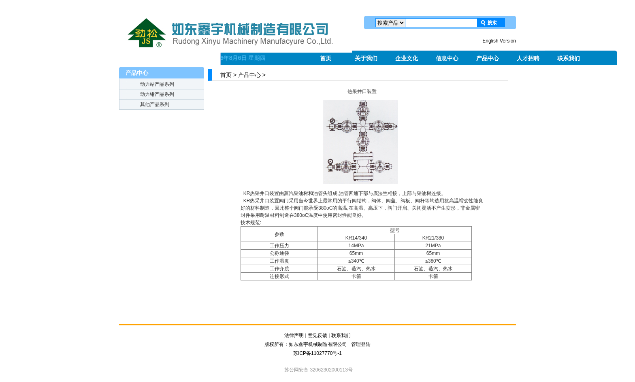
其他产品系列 (154, 104)
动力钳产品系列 (157, 94)
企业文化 (406, 58)
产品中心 (487, 58)
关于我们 (366, 58)
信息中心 (447, 58)
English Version (499, 41)
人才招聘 (528, 58)
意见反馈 (317, 335)
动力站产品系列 (157, 84)
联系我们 (568, 58)
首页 (325, 58)
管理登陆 (361, 344)
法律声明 (294, 335)
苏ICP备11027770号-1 (317, 353)
